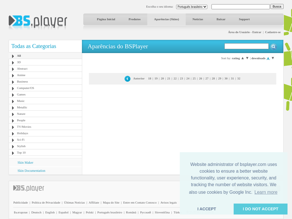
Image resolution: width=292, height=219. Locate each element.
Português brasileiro (109, 212)
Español (63, 212)
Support (244, 19)
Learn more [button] (265, 192)
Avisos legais (168, 202)
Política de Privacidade (46, 202)
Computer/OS (25, 88)
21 (168, 78)
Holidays (22, 133)
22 (175, 78)
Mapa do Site (111, 202)
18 (149, 78)
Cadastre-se (272, 32)
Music (21, 100)
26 (200, 78)
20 (162, 78)
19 (156, 78)
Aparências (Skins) (166, 19)
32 (238, 78)
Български (21, 212)
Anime (21, 75)
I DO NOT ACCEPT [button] (261, 209)
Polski (90, 212)
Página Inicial (106, 19)
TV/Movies (24, 126)
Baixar (221, 19)
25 (194, 78)
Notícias (197, 19)
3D (19, 62)
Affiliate (94, 202)
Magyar (77, 212)
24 (187, 78)
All (19, 55)
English (50, 212)
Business (22, 81)
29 (219, 78)
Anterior (139, 78)
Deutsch (36, 212)
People (21, 120)
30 (225, 78)
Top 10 (21, 152)
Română (131, 212)
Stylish (21, 146)
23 (181, 78)
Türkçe (178, 212)
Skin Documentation (31, 171)
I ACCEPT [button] (206, 209)
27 (206, 78)
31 (232, 78)
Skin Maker (25, 163)
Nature (21, 113)
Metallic (22, 107)
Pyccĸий (145, 212)
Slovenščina (162, 212)
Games (21, 94)
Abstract (22, 68)
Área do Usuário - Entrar (244, 32)
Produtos (135, 19)
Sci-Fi (21, 139)
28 (213, 78)
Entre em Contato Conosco (140, 202)
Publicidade (20, 202)
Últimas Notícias (74, 202)
